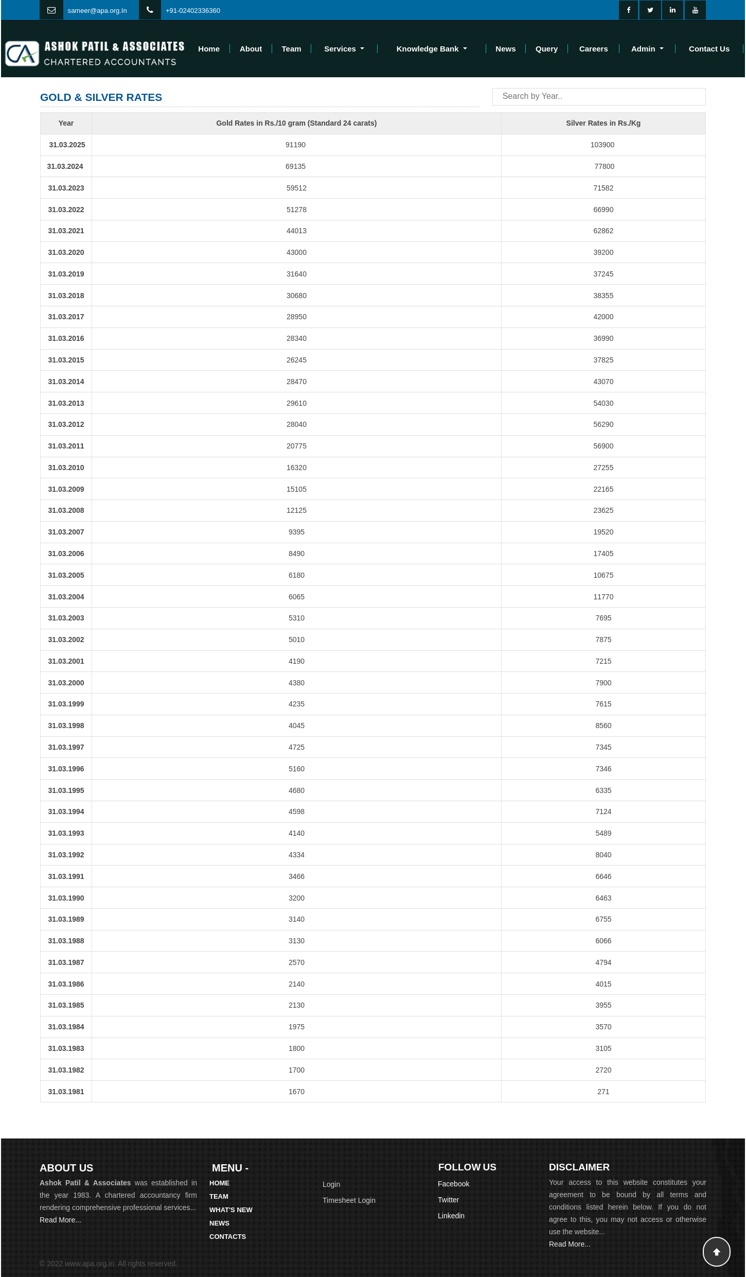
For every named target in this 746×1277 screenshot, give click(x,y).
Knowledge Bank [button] (429, 48)
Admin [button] (644, 48)
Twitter (448, 1200)
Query (547, 48)
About (251, 48)
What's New (231, 1210)
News (505, 48)
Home (209, 48)
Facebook (453, 1184)
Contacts (227, 1236)
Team (291, 48)
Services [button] (341, 48)
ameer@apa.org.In (99, 10)
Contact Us (709, 48)
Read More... (60, 1220)
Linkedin (451, 1216)
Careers (593, 48)
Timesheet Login (349, 1200)
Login (331, 1184)
